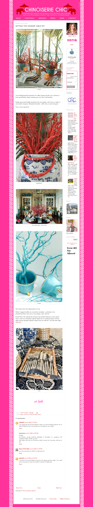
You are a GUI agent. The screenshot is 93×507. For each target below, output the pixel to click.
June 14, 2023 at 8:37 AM (30, 458)
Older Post (59, 488)
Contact (72, 18)
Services (42, 18)
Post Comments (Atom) (29, 490)
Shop (62, 18)
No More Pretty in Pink (75, 116)
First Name (69, 82)
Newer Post (19, 488)
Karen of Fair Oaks (24, 449)
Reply (20, 428)
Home (39, 488)
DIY (27, 414)
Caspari (21, 414)
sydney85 (21, 422)
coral (25, 414)
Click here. (18, 322)
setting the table (33, 414)
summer (39, 414)
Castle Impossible (75, 180)
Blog (18, 18)
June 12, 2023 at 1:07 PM (36, 449)
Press (52, 18)
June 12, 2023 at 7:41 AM (30, 422)
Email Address (70, 78)
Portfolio (29, 18)
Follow (72, 44)
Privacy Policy (53, 499)
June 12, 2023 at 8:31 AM (32, 433)
